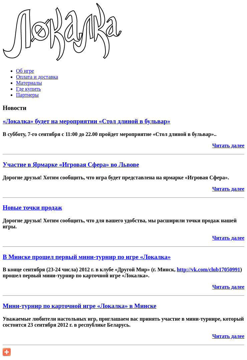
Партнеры (27, 95)
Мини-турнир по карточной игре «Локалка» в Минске (79, 305)
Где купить (28, 89)
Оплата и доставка (37, 77)
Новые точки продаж (32, 207)
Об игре (25, 71)
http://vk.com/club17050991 (208, 269)
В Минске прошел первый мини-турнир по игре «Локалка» (87, 256)
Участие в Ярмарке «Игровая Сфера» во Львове (71, 164)
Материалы (29, 83)
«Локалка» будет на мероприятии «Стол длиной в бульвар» (86, 121)
